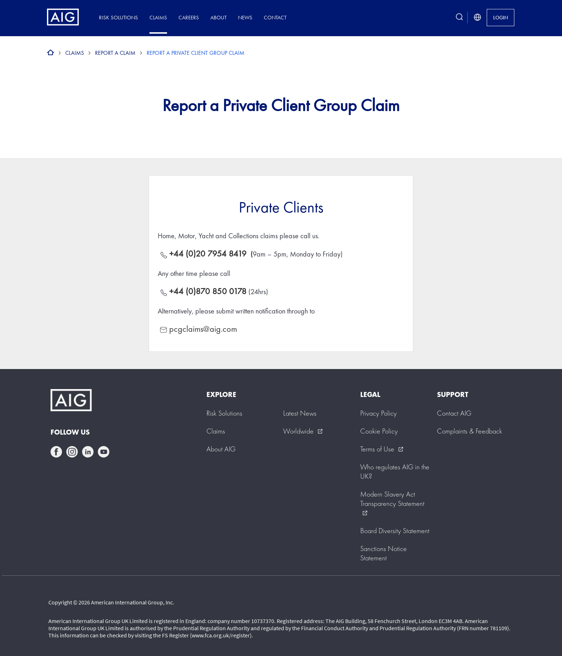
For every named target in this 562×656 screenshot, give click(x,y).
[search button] (459, 17)
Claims (158, 17)
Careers (188, 17)
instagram (72, 452)
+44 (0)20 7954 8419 (209, 253)
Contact (275, 17)
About (218, 17)
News (245, 17)
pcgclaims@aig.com (203, 328)
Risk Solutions (118, 17)
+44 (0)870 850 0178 (208, 291)
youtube (103, 452)
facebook (56, 452)
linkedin (88, 452)
